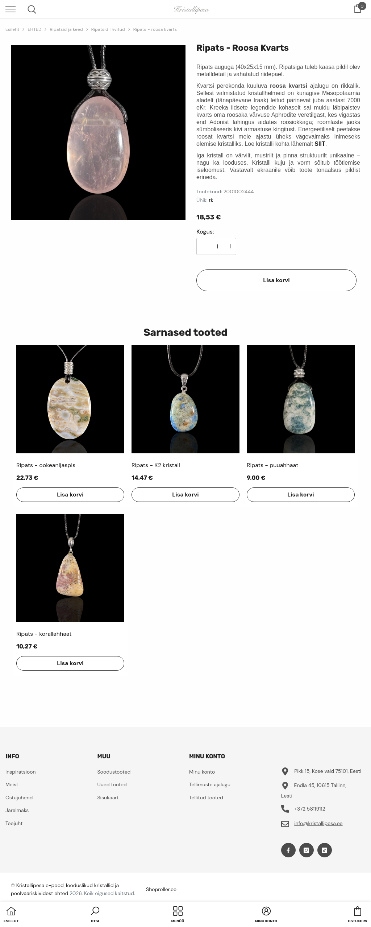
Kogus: (205, 231)
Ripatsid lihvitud (108, 29)
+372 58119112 (309, 809)
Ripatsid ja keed (66, 29)
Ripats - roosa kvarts (155, 29)
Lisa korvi (276, 280)
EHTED (34, 29)
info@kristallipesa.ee (318, 823)
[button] (94, 915)
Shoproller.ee (161, 889)
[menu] (10, 9)
